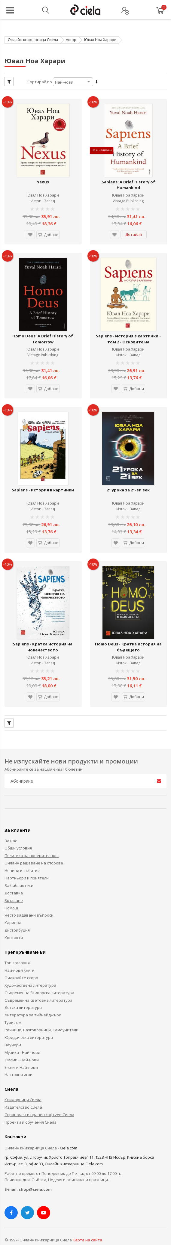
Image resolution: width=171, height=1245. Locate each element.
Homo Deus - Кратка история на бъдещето (128, 633)
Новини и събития (22, 857)
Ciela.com (68, 1134)
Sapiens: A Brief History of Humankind (128, 181)
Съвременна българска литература (39, 979)
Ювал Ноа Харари (42, 191)
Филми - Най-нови (22, 1046)
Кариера (13, 909)
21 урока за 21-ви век (128, 479)
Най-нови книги (20, 956)
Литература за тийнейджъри (33, 1001)
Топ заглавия (17, 949)
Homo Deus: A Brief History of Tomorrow (42, 332)
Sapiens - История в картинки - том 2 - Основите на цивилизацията (128, 335)
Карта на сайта (87, 1226)
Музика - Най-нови (22, 1039)
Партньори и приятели (27, 864)
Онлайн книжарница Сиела (33, 39)
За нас (11, 827)
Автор (71, 39)
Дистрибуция (17, 916)
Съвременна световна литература (38, 986)
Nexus (42, 178)
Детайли (133, 231)
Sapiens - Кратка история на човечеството (42, 633)
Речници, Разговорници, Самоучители (41, 1016)
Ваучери (13, 1031)
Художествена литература (30, 971)
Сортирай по (39, 81)
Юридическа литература (29, 1024)
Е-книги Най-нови (21, 1054)
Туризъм (13, 1009)
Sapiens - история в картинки (43, 479)
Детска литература (23, 994)
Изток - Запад (43, 197)
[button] (29, 231)
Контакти (14, 924)
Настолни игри (18, 1061)
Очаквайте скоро (21, 964)
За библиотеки (19, 872)
